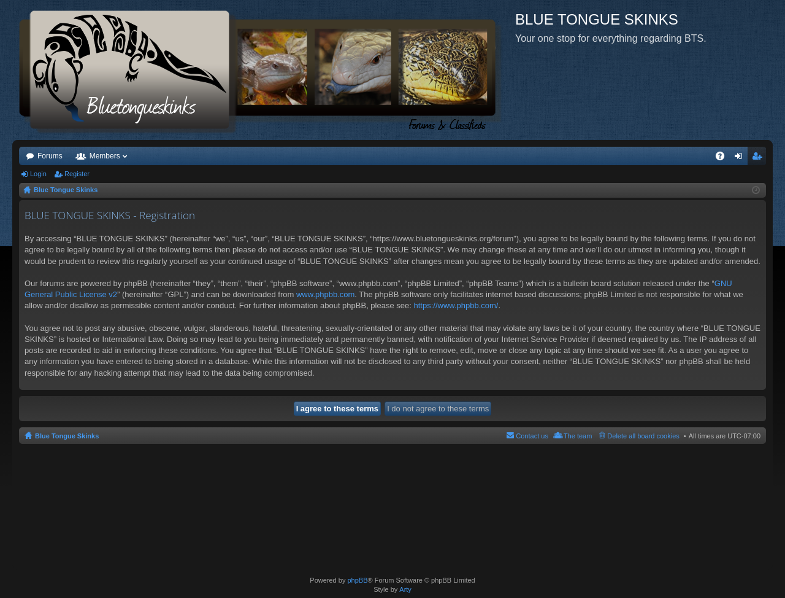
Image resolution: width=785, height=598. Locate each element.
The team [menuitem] (578, 436)
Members (105, 156)
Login (38, 173)
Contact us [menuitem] (532, 436)
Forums (50, 156)
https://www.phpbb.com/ (455, 305)
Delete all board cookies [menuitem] (643, 436)
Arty (405, 589)
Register (77, 173)
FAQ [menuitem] (724, 158)
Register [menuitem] (759, 158)
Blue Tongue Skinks (67, 436)
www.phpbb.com (325, 294)
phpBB (357, 580)
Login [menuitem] (741, 158)
